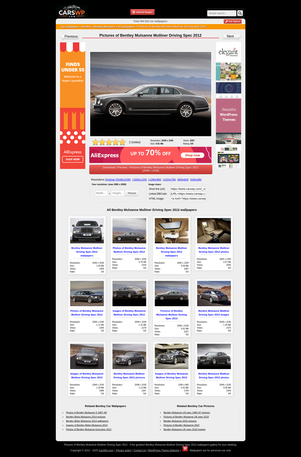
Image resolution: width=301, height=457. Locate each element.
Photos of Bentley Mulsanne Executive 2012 (88, 429)
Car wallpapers (70, 26)
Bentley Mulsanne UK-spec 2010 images (185, 429)
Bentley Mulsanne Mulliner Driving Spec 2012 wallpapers (86, 252)
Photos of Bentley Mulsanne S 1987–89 (86, 412)
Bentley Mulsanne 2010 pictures (180, 421)
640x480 (196, 179)
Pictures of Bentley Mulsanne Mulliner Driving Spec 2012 (171, 314)
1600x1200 (140, 179)
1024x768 (170, 179)
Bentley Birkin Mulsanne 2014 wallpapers (87, 421)
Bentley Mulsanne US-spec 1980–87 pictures (187, 412)
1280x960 (155, 179)
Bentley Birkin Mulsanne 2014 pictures (86, 416)
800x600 (183, 179)
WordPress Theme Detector (163, 450)
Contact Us (140, 450)
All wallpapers (126, 26)
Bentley (86, 26)
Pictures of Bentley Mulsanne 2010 (181, 425)
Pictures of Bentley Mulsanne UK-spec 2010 (186, 416)
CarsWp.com (106, 450)
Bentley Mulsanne (104, 26)
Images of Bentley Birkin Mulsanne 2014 (87, 425)
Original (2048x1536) (118, 179)
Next (230, 36)
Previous (71, 36)
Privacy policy (123, 450)
